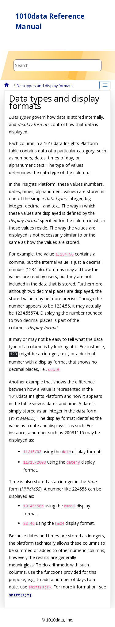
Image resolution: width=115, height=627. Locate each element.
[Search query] (57, 65)
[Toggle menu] (14, 43)
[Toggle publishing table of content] (104, 85)
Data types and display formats (45, 85)
